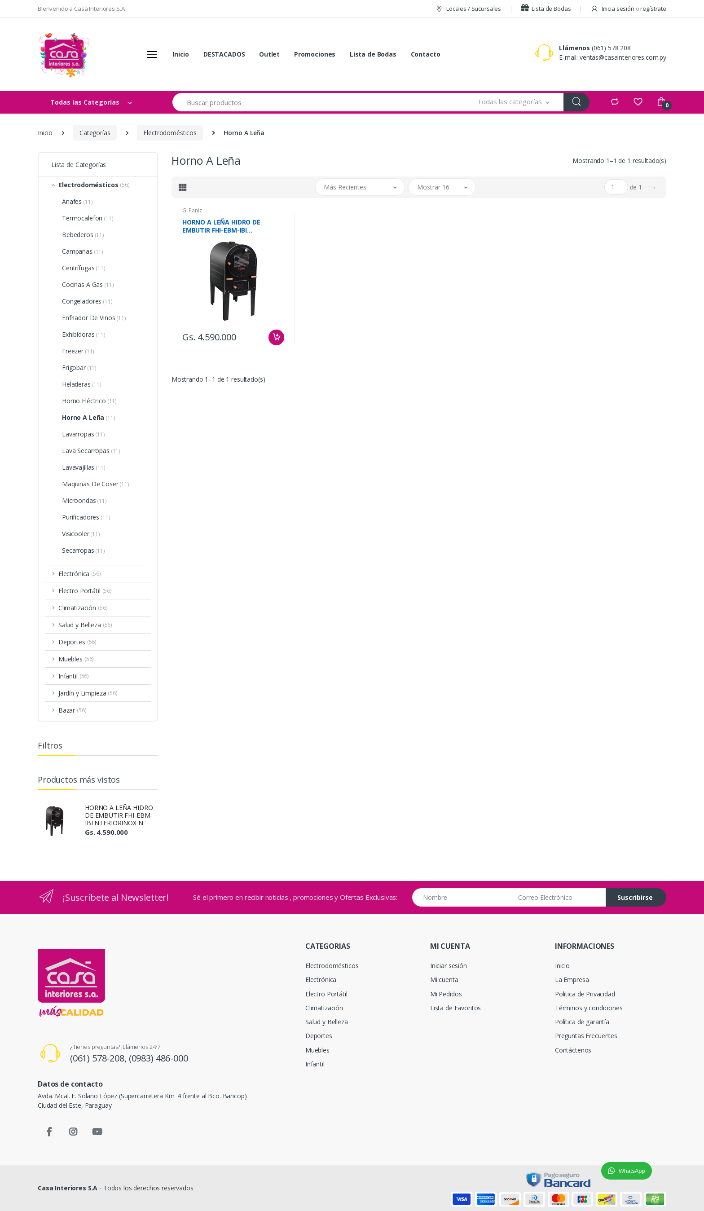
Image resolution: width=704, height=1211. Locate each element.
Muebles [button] (76, 659)
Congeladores (87, 301)
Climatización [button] (83, 607)
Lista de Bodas (546, 8)
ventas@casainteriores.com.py (623, 57)
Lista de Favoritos (455, 1008)
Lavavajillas (84, 467)
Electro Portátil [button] (85, 590)
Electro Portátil (326, 994)
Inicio (180, 54)
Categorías (94, 132)
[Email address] (558, 897)
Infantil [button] (73, 676)
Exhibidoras (84, 334)
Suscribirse (635, 897)
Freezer (78, 351)
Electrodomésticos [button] (94, 185)
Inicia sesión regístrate (628, 8)
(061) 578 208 (611, 48)
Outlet (269, 54)
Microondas (84, 500)
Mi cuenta (444, 979)
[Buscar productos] (317, 102)
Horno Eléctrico (89, 400)
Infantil (315, 1064)
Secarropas (83, 550)
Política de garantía (582, 1021)
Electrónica (320, 979)
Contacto (425, 54)
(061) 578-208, (99, 1058)
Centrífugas (84, 268)
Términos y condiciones (589, 1008)
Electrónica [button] (79, 573)
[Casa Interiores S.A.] (64, 54)
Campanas (82, 251)
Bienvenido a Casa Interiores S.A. (82, 8)
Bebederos (83, 234)
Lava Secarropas (91, 450)
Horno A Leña (88, 417)
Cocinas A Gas (88, 284)
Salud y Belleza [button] (85, 625)
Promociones (314, 54)
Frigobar (79, 367)
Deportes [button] (77, 642)
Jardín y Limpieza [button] (88, 693)
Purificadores (86, 517)
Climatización (324, 1008)
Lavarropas (83, 434)
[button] (513, 102)
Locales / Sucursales (468, 8)
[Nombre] (461, 897)
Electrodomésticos (170, 132)
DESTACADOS (224, 54)
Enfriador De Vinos (94, 317)
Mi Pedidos (446, 994)
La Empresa (572, 979)
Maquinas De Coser (95, 484)
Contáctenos (573, 1050)
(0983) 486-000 (158, 1058)
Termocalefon (88, 218)
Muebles (317, 1050)
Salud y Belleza (326, 1021)
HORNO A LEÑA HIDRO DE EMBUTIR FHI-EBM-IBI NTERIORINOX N (119, 815)
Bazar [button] (72, 710)
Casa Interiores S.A (67, 1188)
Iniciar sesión (448, 965)
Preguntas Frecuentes (586, 1035)
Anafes (77, 201)
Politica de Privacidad (585, 994)
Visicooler (81, 533)
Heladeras (81, 384)
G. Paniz (192, 210)
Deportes (318, 1035)
